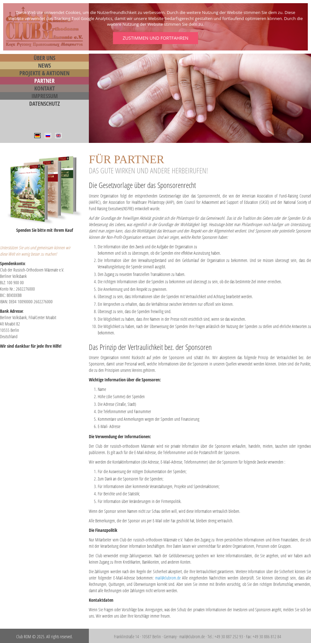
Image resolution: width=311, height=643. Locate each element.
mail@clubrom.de (168, 578)
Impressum (44, 96)
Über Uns (44, 58)
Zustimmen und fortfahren (155, 38)
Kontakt (44, 88)
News (44, 65)
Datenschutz (44, 103)
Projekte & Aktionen (44, 73)
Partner (44, 80)
